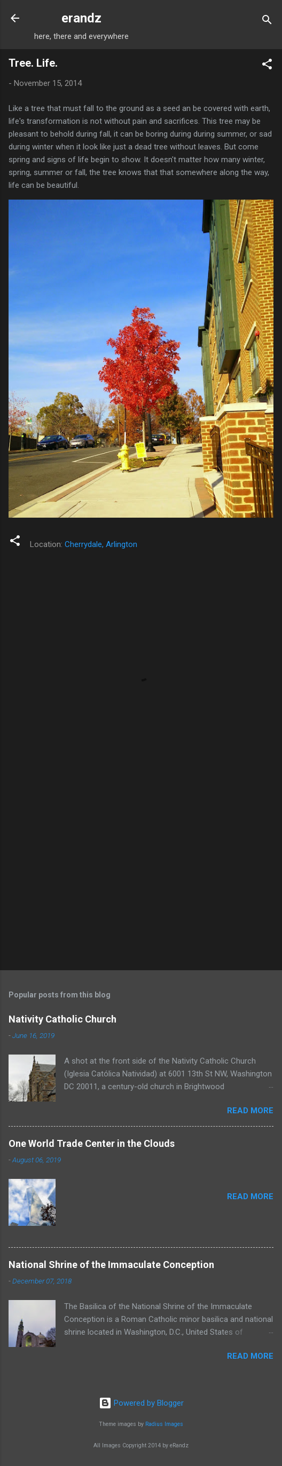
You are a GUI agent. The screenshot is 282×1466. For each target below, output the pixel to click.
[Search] (267, 21)
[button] (267, 66)
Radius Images (164, 1424)
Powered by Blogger (141, 1403)
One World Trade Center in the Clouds (92, 1143)
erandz (81, 18)
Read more (250, 1110)
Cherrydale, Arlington (101, 544)
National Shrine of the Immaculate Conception (111, 1264)
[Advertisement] (141, 878)
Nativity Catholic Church (62, 1019)
